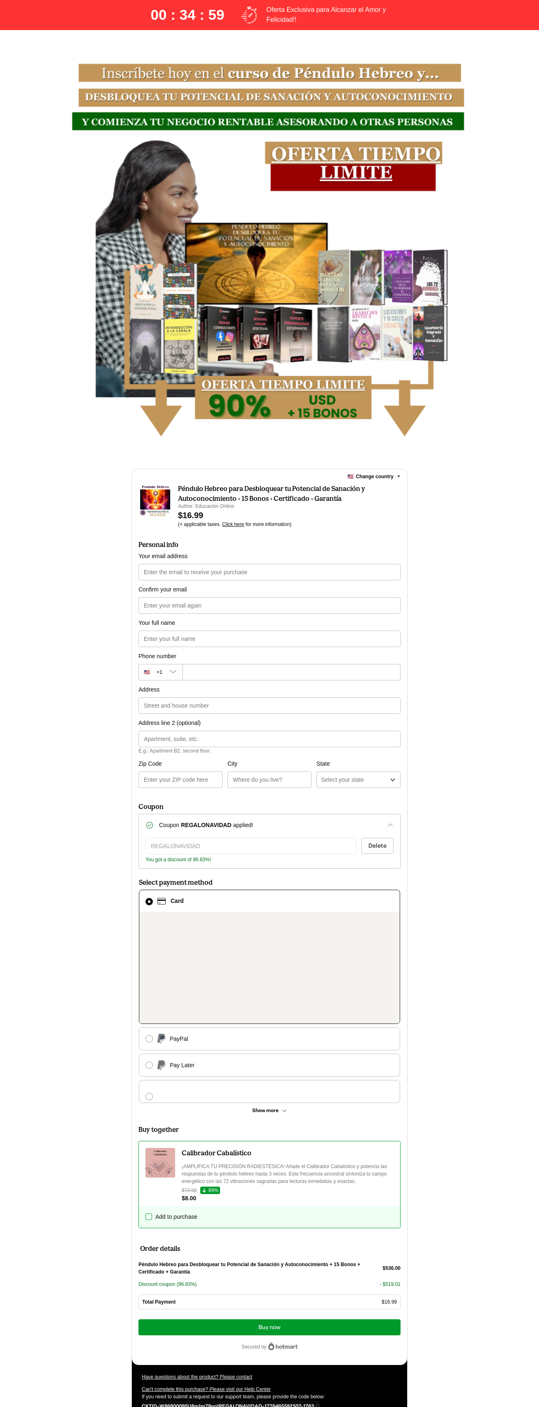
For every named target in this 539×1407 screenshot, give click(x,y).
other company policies (191, 1346)
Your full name (156, 632)
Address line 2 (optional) (169, 732)
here (220, 1353)
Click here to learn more (239, 1324)
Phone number (157, 666)
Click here (233, 534)
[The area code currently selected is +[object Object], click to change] (160, 682)
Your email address (162, 566)
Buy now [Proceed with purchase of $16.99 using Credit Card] (269, 1231)
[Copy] (227, 1309)
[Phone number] (292, 682)
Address (148, 699)
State (279, 773)
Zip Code (150, 773)
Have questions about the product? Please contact (197, 1281)
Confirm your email (162, 599)
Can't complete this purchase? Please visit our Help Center (206, 1293)
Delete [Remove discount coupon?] (377, 855)
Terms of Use (357, 1339)
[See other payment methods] (269, 1014)
